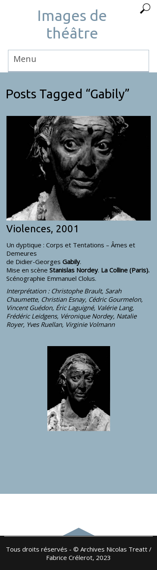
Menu (24, 58)
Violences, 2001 (42, 228)
